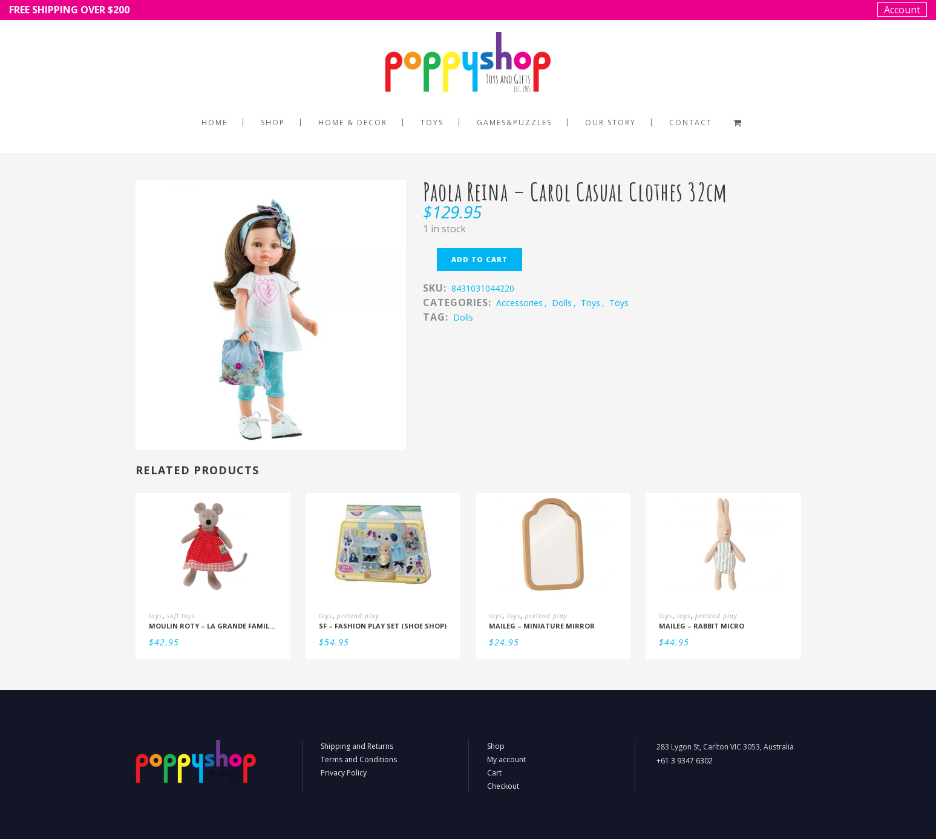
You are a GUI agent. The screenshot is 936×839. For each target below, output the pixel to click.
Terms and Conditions (359, 759)
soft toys (181, 616)
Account (902, 9)
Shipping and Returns (357, 746)
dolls (562, 303)
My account (506, 759)
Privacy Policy (344, 773)
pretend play (358, 616)
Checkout (503, 786)
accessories (519, 303)
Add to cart (479, 259)
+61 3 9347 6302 (684, 761)
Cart (494, 773)
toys (590, 303)
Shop (496, 746)
